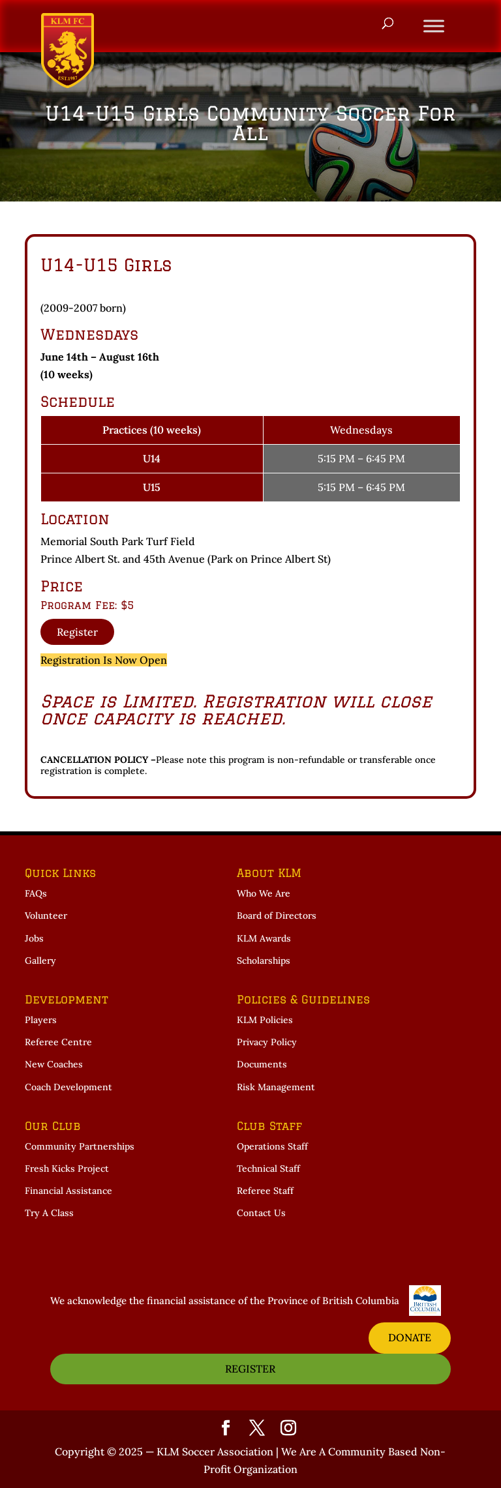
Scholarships (263, 960)
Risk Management (276, 1087)
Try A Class (49, 1213)
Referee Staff (265, 1191)
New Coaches (54, 1064)
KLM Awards (264, 938)
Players (41, 1020)
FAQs (36, 893)
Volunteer (46, 915)
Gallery (40, 960)
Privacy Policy (267, 1042)
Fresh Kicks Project (67, 1168)
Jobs (34, 938)
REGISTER (250, 1368)
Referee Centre (58, 1042)
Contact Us (261, 1213)
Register (77, 631)
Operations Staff (272, 1146)
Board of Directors (276, 915)
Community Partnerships (79, 1146)
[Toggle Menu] (433, 26)
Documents (262, 1064)
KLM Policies (265, 1020)
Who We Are (263, 893)
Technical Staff (268, 1168)
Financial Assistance (68, 1191)
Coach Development (68, 1087)
